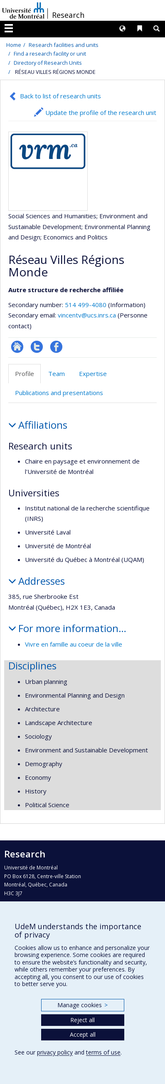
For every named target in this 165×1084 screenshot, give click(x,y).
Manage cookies (82, 1005)
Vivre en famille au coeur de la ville (73, 644)
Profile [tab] (24, 373)
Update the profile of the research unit (100, 112)
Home (13, 45)
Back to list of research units (60, 96)
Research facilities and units (64, 45)
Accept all (83, 1034)
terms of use (103, 1052)
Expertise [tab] (93, 373)
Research (68, 15)
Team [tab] (56, 373)
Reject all (82, 1020)
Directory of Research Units (48, 62)
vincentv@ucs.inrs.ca (87, 315)
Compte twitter (36, 346)
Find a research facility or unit (50, 53)
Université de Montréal (23, 10)
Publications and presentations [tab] (59, 392)
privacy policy (55, 1052)
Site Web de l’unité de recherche (17, 346)
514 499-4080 (86, 304)
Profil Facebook (56, 346)
